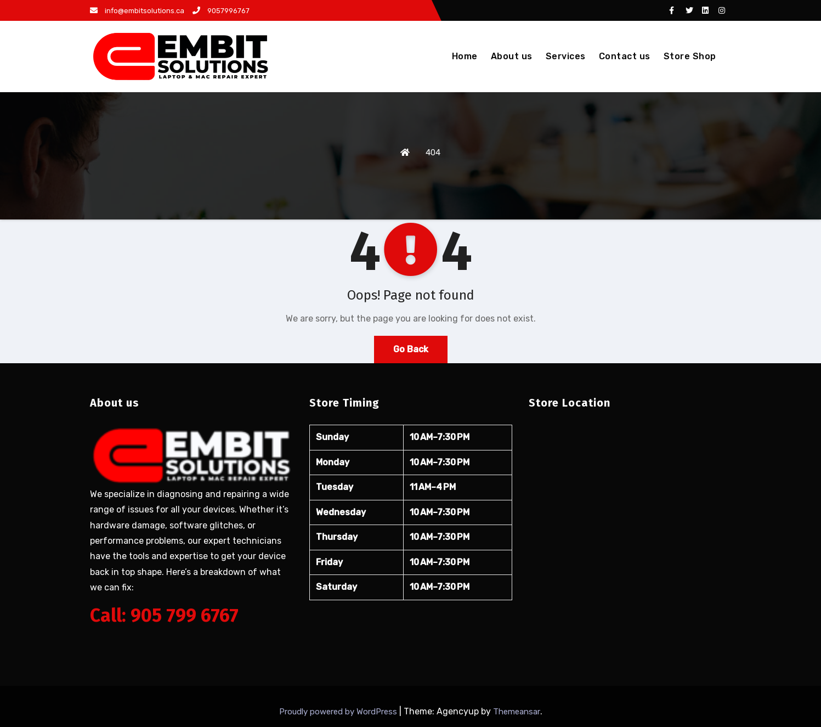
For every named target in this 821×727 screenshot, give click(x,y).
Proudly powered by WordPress (339, 712)
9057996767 (221, 11)
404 (433, 152)
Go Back (410, 349)
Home (465, 56)
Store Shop (690, 56)
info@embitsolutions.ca (137, 11)
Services (566, 56)
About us (512, 56)
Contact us (624, 56)
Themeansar (516, 712)
